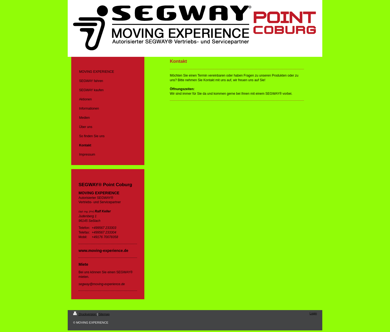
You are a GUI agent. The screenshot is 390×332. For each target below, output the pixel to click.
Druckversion (85, 314)
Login (313, 313)
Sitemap (104, 314)
